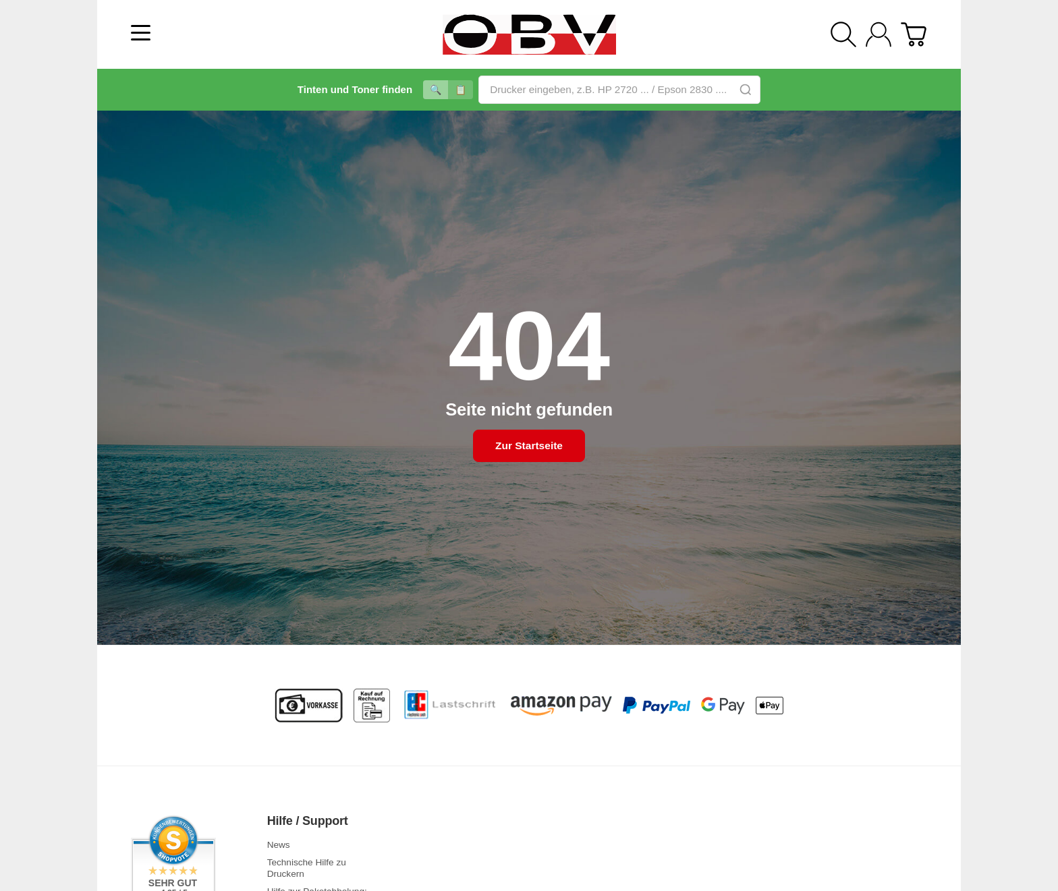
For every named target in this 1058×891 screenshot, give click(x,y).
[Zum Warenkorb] (913, 34)
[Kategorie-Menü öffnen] (140, 32)
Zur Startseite (528, 446)
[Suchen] (843, 34)
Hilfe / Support (307, 821)
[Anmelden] (878, 34)
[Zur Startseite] (529, 34)
